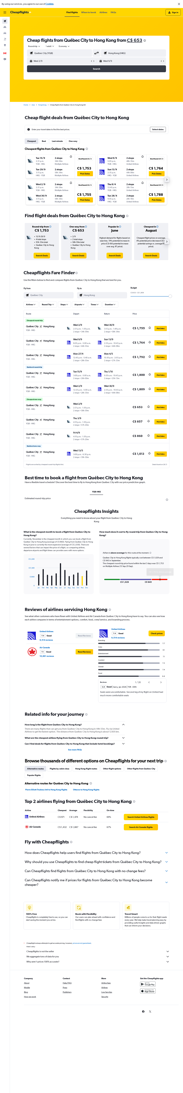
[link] (42, 255)
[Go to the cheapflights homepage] (20, 12)
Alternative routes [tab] (35, 769)
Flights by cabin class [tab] (59, 769)
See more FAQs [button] (75, 750)
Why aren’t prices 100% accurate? (97, 961)
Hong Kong (42, 105)
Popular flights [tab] (34, 775)
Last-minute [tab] (57, 141)
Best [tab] (44, 141)
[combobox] (34, 46)
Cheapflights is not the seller (97, 951)
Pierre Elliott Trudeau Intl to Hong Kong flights (46, 790)
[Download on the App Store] (148, 991)
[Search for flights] (5, 21)
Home (26, 105)
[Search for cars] (5, 33)
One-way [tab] (73, 141)
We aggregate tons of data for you (97, 956)
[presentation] (144, 40)
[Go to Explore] (5, 45)
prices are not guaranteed (82, 943)
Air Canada (45, 647)
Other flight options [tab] (112, 769)
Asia (33, 105)
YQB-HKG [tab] (96, 492)
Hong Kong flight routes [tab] (86, 769)
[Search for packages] (5, 39)
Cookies (49, 4)
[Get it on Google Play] (148, 984)
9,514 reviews (46, 640)
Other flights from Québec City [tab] (141, 769)
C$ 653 (134, 40)
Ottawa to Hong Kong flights (86, 790)
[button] (179, 4)
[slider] (170, 296)
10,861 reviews (47, 656)
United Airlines (46, 631)
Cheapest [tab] (31, 141)
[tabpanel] (96, 565)
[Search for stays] (5, 27)
